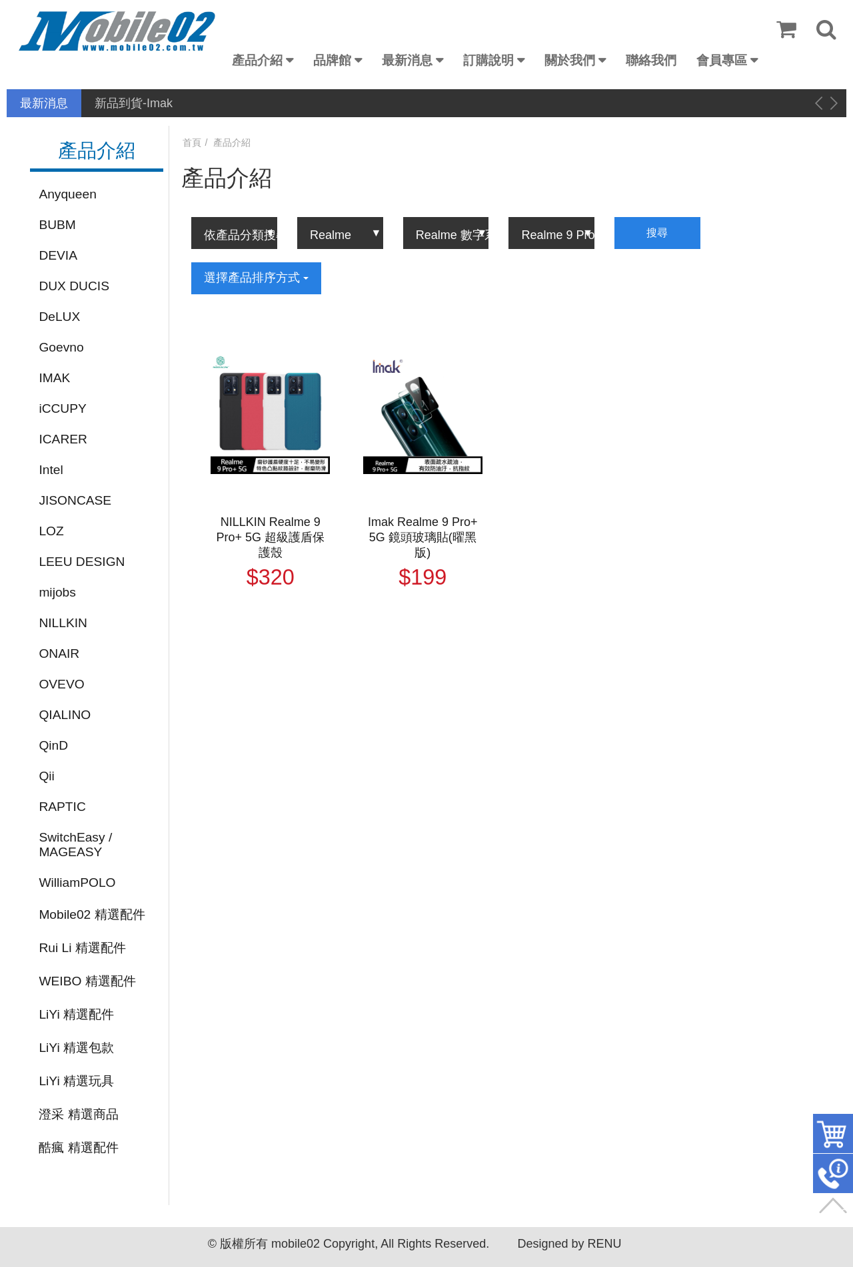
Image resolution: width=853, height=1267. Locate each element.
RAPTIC (62, 807)
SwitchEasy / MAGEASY (75, 844)
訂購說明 (488, 60)
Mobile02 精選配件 (92, 914)
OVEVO (61, 684)
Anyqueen (67, 194)
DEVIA (58, 255)
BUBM (57, 225)
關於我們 (569, 60)
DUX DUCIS (74, 286)
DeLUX (59, 317)
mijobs (57, 592)
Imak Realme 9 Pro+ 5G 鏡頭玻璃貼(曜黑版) (423, 537)
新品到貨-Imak (134, 103)
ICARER (63, 439)
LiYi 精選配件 (76, 1014)
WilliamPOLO (77, 882)
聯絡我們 (651, 60)
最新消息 (407, 60)
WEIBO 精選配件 (87, 981)
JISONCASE (75, 500)
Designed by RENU (569, 1243)
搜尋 (657, 232)
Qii (46, 776)
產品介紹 (257, 60)
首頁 (192, 142)
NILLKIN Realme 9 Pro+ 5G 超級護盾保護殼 (270, 537)
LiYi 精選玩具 (76, 1081)
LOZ (51, 531)
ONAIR (59, 653)
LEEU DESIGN (82, 562)
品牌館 (332, 60)
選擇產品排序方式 (256, 277)
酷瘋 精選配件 (78, 1147)
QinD (53, 745)
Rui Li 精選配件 (82, 948)
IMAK (54, 378)
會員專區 (721, 60)
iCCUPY (62, 408)
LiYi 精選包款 (76, 1048)
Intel (51, 470)
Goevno (61, 347)
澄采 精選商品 (78, 1114)
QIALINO (65, 715)
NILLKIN (63, 623)
